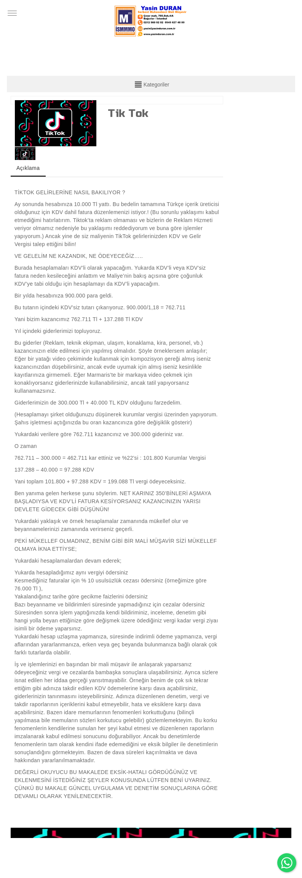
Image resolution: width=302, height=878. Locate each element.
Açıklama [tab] (28, 168)
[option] (56, 123)
